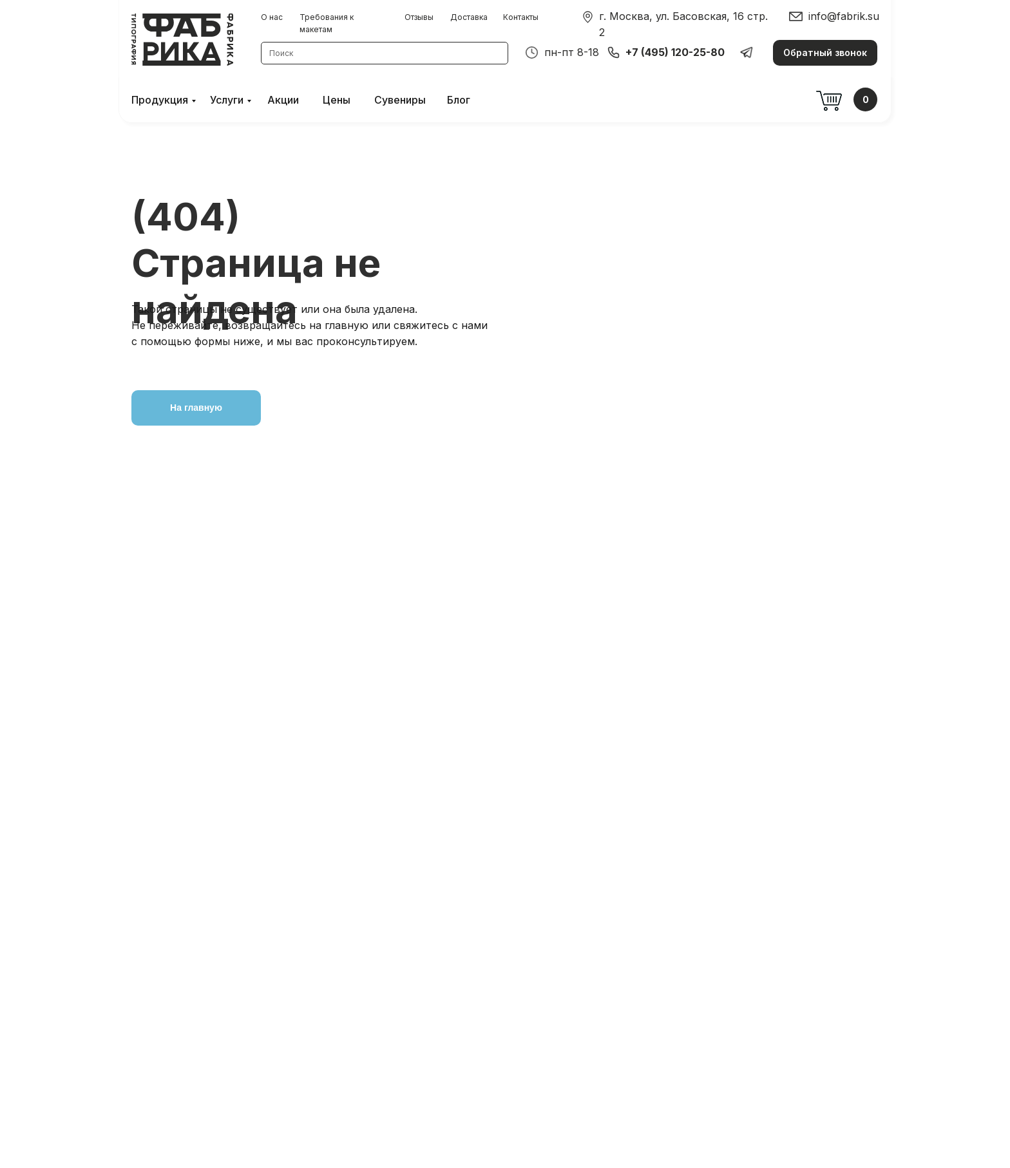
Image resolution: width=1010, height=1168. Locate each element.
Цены (336, 99)
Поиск (281, 53)
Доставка (469, 17)
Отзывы (419, 17)
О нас (272, 17)
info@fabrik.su (843, 16)
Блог (458, 99)
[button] (825, 53)
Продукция (159, 99)
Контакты (520, 17)
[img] (588, 17)
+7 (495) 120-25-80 (675, 52)
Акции (283, 99)
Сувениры (400, 99)
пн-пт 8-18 (571, 52)
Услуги (226, 99)
